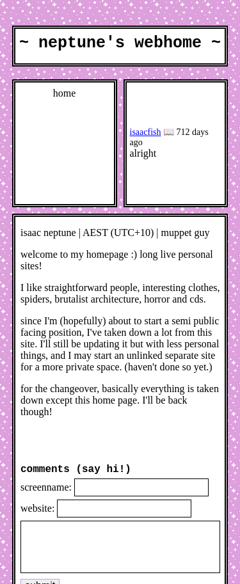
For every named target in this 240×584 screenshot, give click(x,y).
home (64, 96)
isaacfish (145, 135)
